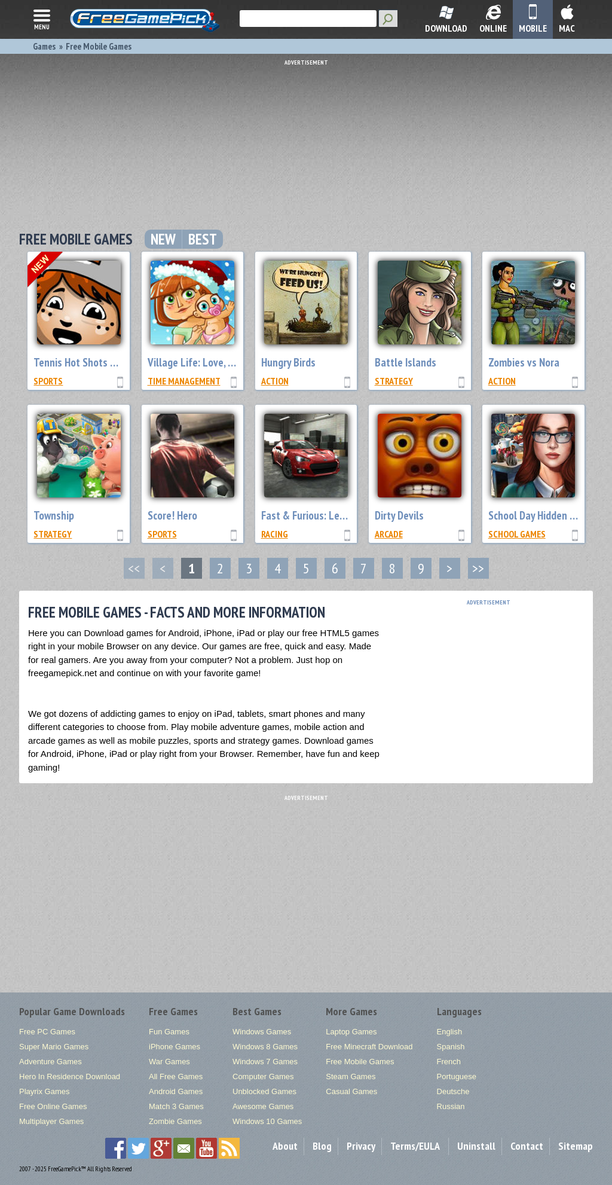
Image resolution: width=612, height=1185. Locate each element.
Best (202, 239)
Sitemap (575, 1146)
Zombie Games (175, 1121)
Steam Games (350, 1076)
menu (41, 18)
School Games (517, 534)
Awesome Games (262, 1106)
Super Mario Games (53, 1046)
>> (478, 568)
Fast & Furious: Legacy (310, 515)
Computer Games (263, 1076)
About (285, 1146)
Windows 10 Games (267, 1121)
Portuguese (457, 1076)
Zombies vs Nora (523, 362)
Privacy (361, 1146)
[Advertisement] (309, 140)
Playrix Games (44, 1091)
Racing (274, 534)
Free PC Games (47, 1031)
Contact (526, 1146)
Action (275, 381)
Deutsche (453, 1091)
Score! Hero (172, 515)
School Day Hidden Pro (536, 515)
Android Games (176, 1091)
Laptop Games (351, 1031)
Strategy (394, 381)
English (450, 1031)
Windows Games (261, 1031)
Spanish (451, 1046)
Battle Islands (405, 362)
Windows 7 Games (265, 1061)
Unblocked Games (264, 1091)
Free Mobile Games (360, 1061)
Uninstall (476, 1146)
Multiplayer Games (51, 1121)
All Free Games (176, 1076)
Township (53, 515)
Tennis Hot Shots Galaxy (86, 362)
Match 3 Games (176, 1106)
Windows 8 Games (265, 1046)
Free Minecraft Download (369, 1046)
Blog (322, 1146)
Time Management (184, 381)
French (449, 1061)
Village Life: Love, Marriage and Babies (232, 362)
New (163, 239)
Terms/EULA (415, 1146)
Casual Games (351, 1091)
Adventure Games (50, 1061)
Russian (451, 1106)
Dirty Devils (399, 515)
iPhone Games (174, 1046)
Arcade (389, 534)
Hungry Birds (288, 362)
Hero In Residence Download (69, 1076)
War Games (169, 1061)
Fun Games (169, 1031)
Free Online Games (53, 1106)
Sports (48, 381)
